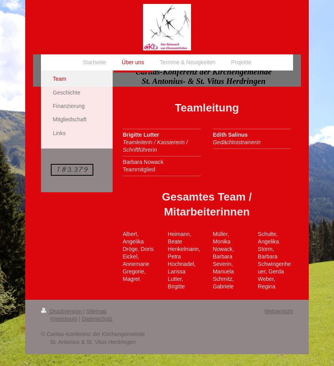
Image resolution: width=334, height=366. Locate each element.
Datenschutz (97, 319)
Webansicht (278, 311)
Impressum (63, 319)
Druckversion (62, 311)
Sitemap (96, 311)
